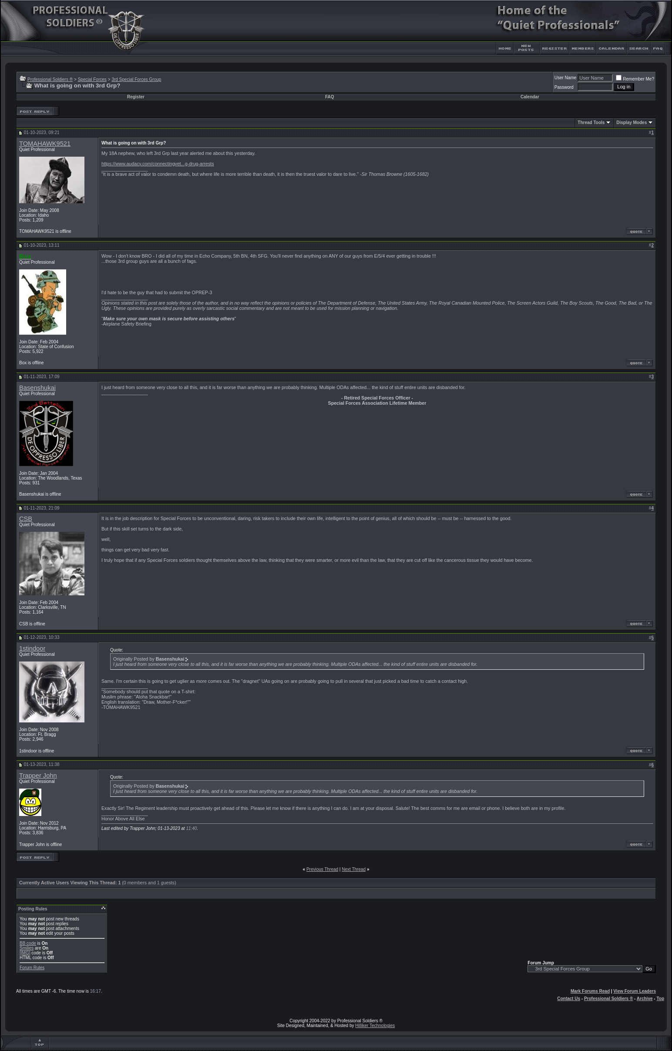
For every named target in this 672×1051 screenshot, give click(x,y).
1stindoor (32, 648)
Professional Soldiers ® (50, 79)
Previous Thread (322, 869)
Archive (645, 998)
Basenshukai (37, 387)
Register (135, 96)
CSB (25, 518)
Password (564, 87)
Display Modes (631, 122)
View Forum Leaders (634, 991)
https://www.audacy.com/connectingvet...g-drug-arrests (157, 163)
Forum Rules (32, 967)
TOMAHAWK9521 (45, 143)
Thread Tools (591, 122)
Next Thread (354, 869)
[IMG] (25, 952)
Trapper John (38, 775)
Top (660, 998)
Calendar (530, 96)
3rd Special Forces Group (136, 79)
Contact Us (568, 998)
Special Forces (92, 79)
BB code (28, 943)
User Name (565, 77)
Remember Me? (635, 79)
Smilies (27, 948)
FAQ (329, 96)
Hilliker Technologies (375, 1025)
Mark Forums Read (590, 991)
